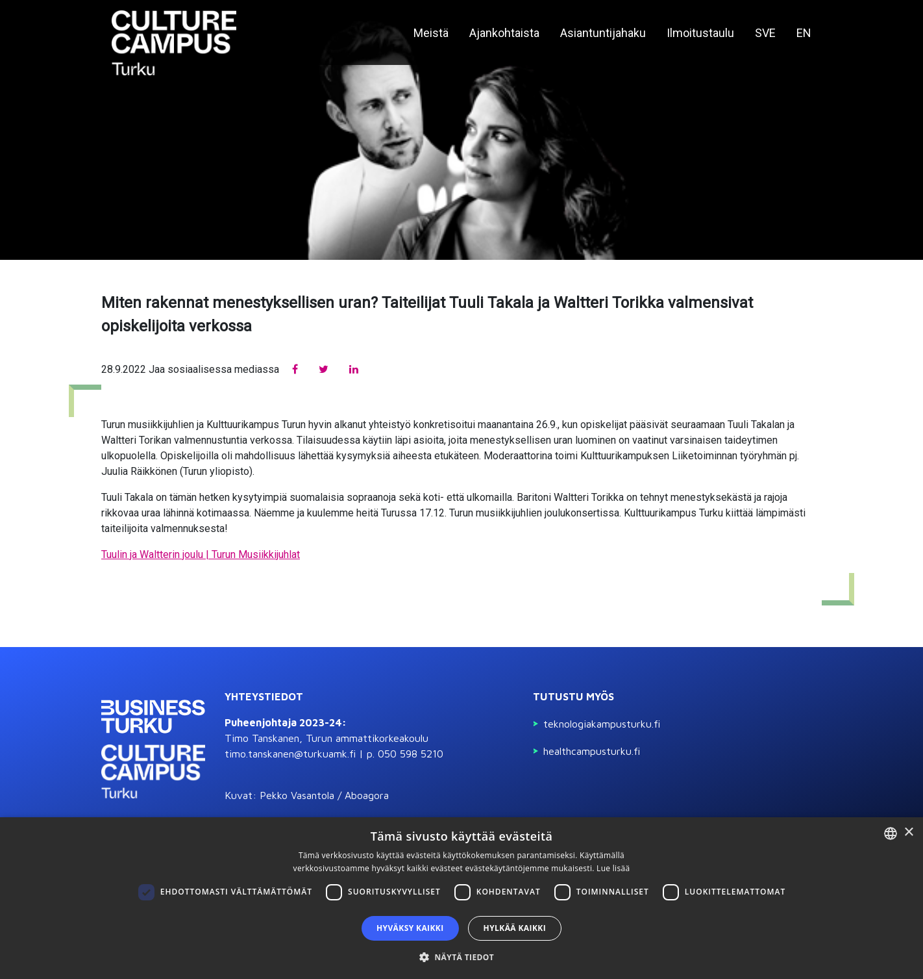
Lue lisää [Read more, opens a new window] (613, 868)
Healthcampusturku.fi (591, 751)
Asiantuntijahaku (603, 33)
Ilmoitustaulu (700, 33)
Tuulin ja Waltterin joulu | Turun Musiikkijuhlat (200, 554)
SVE (765, 33)
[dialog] (461, 898)
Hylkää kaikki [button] (515, 928)
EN (803, 33)
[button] (461, 956)
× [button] (908, 832)
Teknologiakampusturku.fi (601, 724)
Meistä (431, 33)
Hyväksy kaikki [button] (410, 928)
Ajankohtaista (504, 33)
